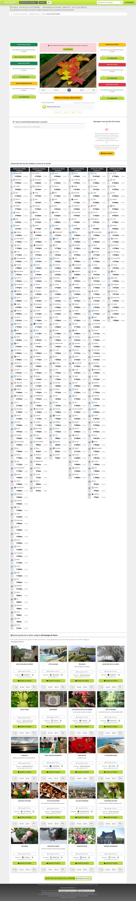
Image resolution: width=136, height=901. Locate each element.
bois (80, 112)
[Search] (110, 2)
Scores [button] (42, 2)
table (73, 112)
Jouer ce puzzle (24, 681)
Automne (57, 112)
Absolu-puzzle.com (65, 897)
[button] (49, 2)
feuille (66, 112)
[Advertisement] (68, 29)
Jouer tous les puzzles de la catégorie (68, 878)
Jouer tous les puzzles (27, 2)
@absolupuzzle (67, 891)
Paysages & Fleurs (34, 14)
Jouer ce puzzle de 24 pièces (23, 57)
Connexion (129, 2)
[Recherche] (121, 2)
